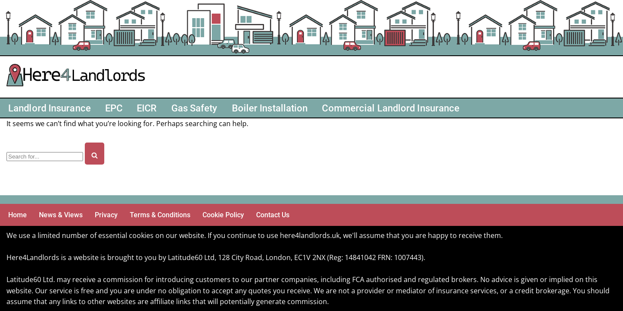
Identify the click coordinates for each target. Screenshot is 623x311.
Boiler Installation (270, 108)
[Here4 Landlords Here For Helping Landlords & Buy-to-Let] (77, 77)
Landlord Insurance (49, 108)
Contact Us (272, 215)
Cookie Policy (223, 215)
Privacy (106, 215)
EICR (147, 108)
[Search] (44, 156)
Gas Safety (194, 108)
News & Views (61, 215)
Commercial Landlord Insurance (390, 108)
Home (17, 215)
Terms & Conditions (160, 215)
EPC (113, 108)
